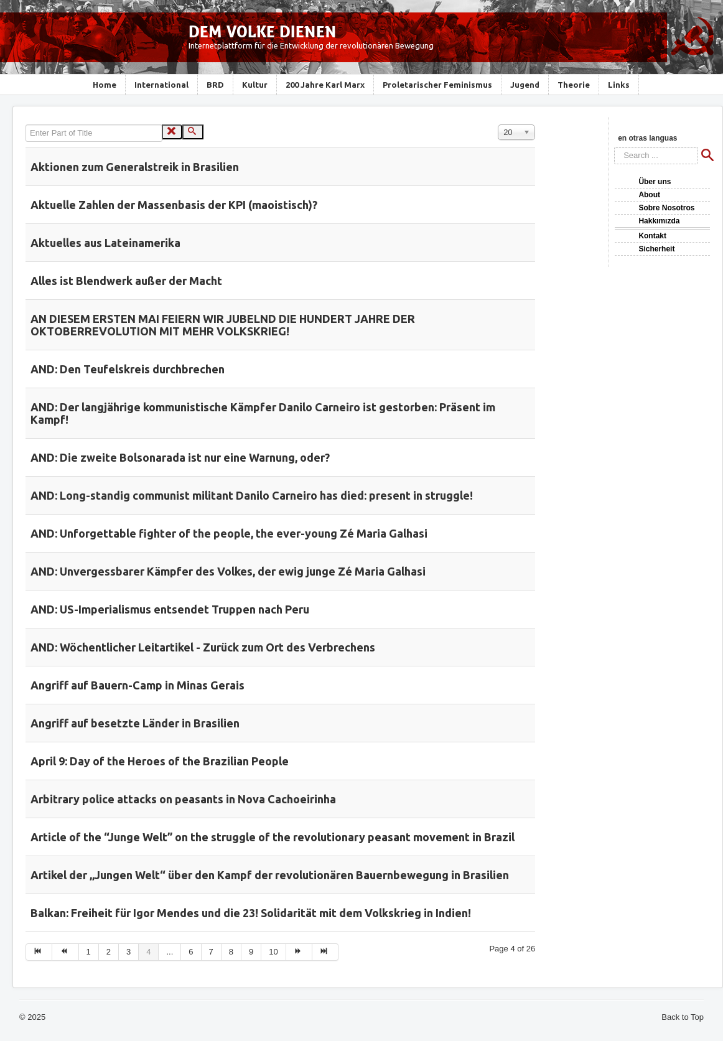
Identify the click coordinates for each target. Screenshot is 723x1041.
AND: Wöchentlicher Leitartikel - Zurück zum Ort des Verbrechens (202, 647)
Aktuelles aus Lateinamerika (105, 242)
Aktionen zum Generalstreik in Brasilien (134, 167)
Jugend (524, 84)
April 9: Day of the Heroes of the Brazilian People (159, 761)
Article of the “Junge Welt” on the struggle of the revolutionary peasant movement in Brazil (272, 837)
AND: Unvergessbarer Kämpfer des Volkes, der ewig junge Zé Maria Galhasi (228, 571)
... (169, 951)
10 (273, 951)
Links (619, 84)
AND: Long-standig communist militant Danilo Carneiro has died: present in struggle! (251, 495)
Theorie (573, 84)
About (649, 194)
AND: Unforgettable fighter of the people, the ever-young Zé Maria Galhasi (228, 533)
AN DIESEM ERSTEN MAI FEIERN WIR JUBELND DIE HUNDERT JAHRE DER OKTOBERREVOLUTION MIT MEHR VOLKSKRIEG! (222, 324)
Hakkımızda (658, 221)
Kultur (255, 84)
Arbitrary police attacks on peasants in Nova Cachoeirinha (183, 799)
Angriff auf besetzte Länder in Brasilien (135, 723)
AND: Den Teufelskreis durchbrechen (127, 369)
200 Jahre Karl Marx (325, 84)
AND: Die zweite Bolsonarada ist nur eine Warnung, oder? (180, 457)
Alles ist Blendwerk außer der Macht (126, 280)
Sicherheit (656, 249)
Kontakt (652, 235)
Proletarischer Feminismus (437, 84)
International (161, 84)
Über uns (654, 181)
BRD (215, 84)
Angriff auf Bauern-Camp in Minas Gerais (137, 685)
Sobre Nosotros (666, 207)
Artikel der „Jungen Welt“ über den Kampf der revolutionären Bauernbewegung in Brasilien (269, 875)
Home (104, 84)
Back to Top (682, 1017)
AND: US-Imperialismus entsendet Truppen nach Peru (169, 609)
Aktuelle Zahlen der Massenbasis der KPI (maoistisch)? (173, 204)
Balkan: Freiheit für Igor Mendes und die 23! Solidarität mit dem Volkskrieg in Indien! (250, 913)
